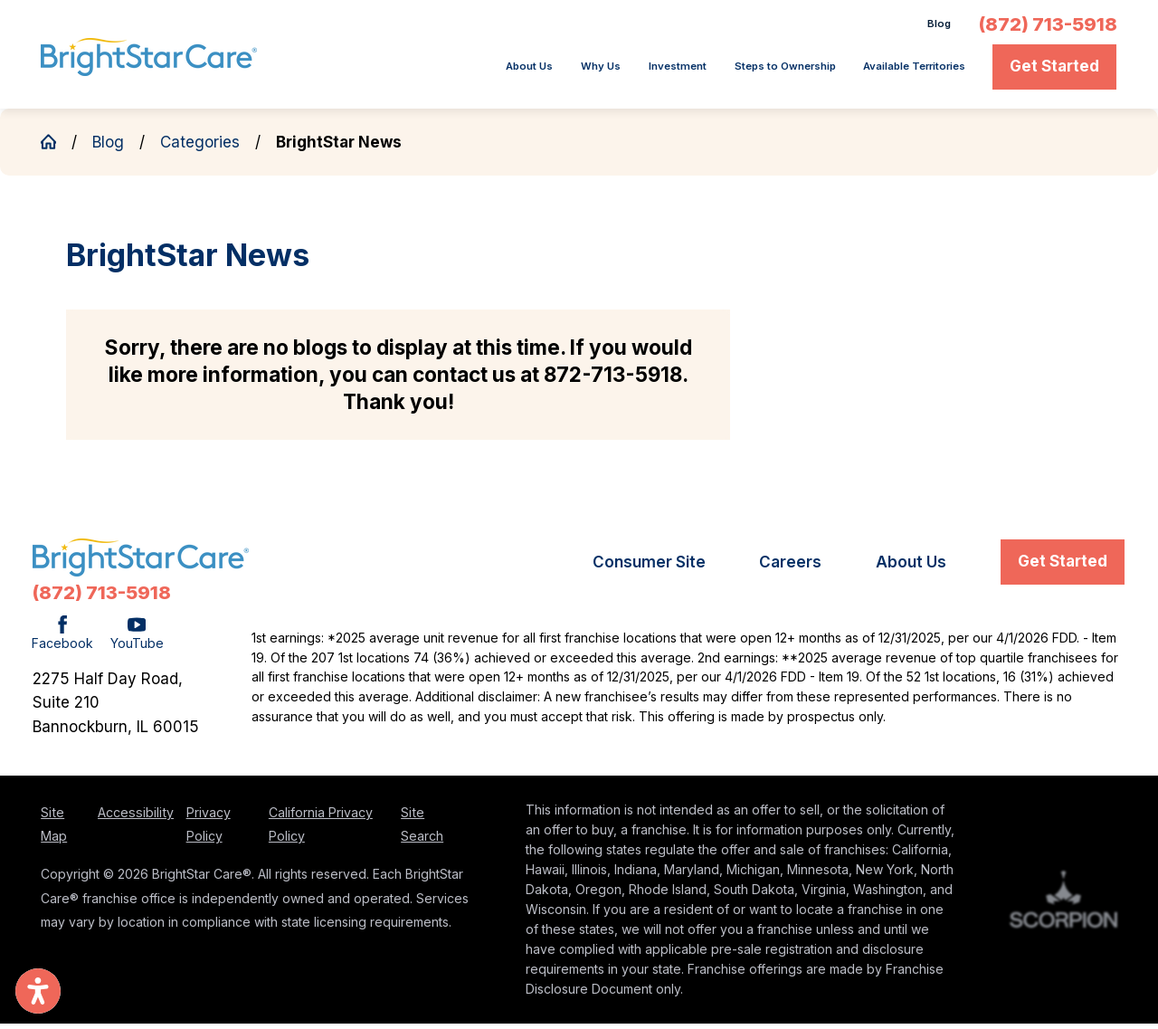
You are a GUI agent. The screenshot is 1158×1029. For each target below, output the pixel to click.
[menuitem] (376, 72)
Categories (200, 147)
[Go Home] (56, 147)
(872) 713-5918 (1048, 27)
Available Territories (888, 71)
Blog (934, 27)
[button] (38, 991)
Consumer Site (649, 568)
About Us (371, 71)
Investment (562, 71)
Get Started (1054, 71)
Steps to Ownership (709, 71)
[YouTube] (137, 640)
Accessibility (136, 817)
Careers (790, 568)
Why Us (462, 71)
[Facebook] (62, 640)
